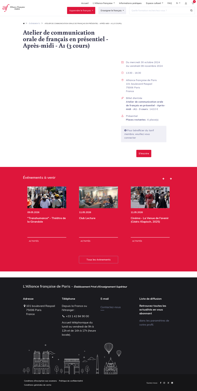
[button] (143, 159)
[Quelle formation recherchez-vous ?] (157, 13)
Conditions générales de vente (37, 385)
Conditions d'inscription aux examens (40, 381)
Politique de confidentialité (71, 381)
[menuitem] (83, 7)
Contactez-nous (111, 307)
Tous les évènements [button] (98, 265)
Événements (34, 29)
